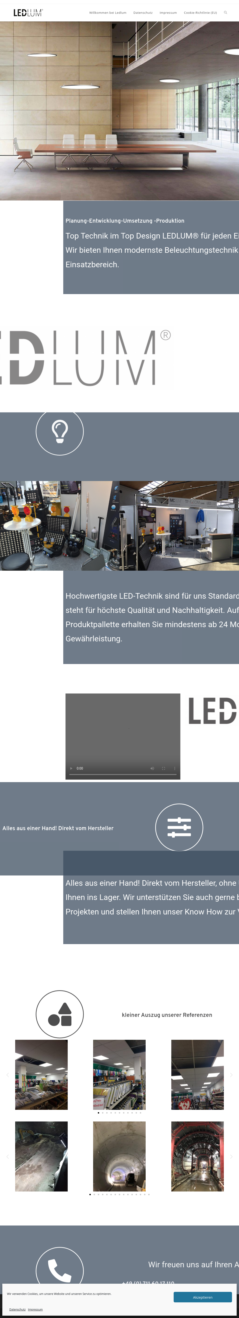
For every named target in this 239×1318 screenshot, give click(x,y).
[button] (5, 111)
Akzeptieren (202, 1297)
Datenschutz (17, 1309)
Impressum (35, 1309)
